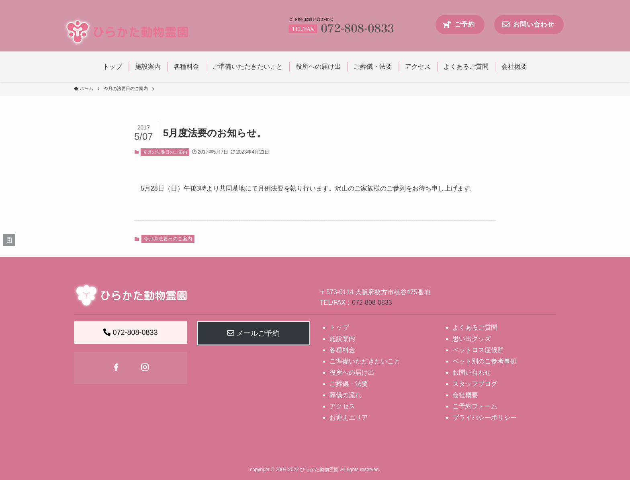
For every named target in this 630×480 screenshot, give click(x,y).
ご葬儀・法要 (348, 383)
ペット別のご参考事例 (484, 361)
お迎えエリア (348, 417)
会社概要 (465, 395)
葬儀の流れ (345, 395)
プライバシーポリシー (484, 417)
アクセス (342, 406)
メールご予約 (253, 333)
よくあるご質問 (474, 327)
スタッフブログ (474, 383)
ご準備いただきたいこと (364, 361)
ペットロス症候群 (478, 350)
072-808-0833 (372, 302)
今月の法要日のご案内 (165, 152)
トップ (339, 327)
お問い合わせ (471, 372)
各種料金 (342, 350)
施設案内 (342, 338)
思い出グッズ (471, 338)
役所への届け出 (351, 372)
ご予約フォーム (474, 406)
